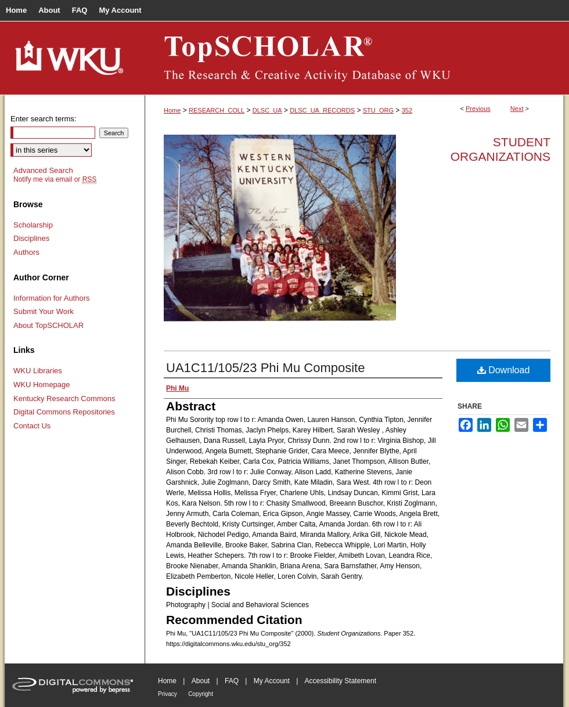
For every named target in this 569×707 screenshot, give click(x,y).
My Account (272, 681)
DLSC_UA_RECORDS (322, 110)
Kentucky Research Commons (64, 398)
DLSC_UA (267, 110)
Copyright (200, 694)
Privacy (167, 694)
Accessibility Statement (340, 681)
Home (172, 110)
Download (503, 370)
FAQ (232, 681)
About (201, 681)
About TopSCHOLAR (48, 325)
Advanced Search (43, 170)
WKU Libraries (37, 370)
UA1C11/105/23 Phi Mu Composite (265, 367)
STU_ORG (378, 110)
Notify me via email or (54, 179)
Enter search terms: (43, 118)
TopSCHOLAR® (354, 58)
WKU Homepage (41, 384)
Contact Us (32, 425)
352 (407, 110)
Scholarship (33, 225)
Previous (478, 108)
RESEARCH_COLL (216, 110)
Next (517, 108)
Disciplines (31, 238)
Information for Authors (51, 298)
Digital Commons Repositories (64, 411)
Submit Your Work (43, 311)
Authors (26, 252)
